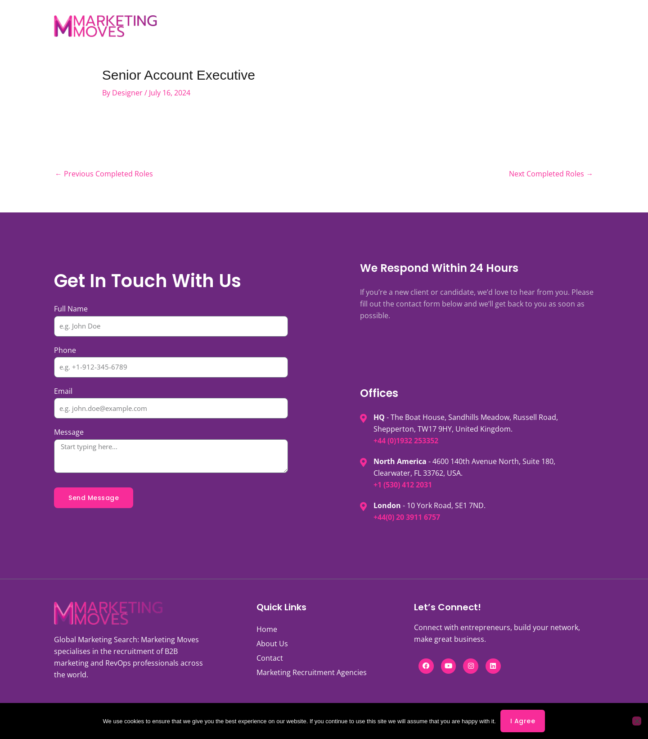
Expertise (351, 26)
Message (69, 432)
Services (297, 26)
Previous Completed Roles (104, 174)
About (250, 26)
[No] (636, 720)
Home (266, 630)
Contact (467, 26)
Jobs (209, 26)
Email (63, 392)
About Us (272, 644)
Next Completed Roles (551, 174)
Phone (65, 351)
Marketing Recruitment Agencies (311, 673)
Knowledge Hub (412, 26)
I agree (523, 720)
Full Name (71, 309)
